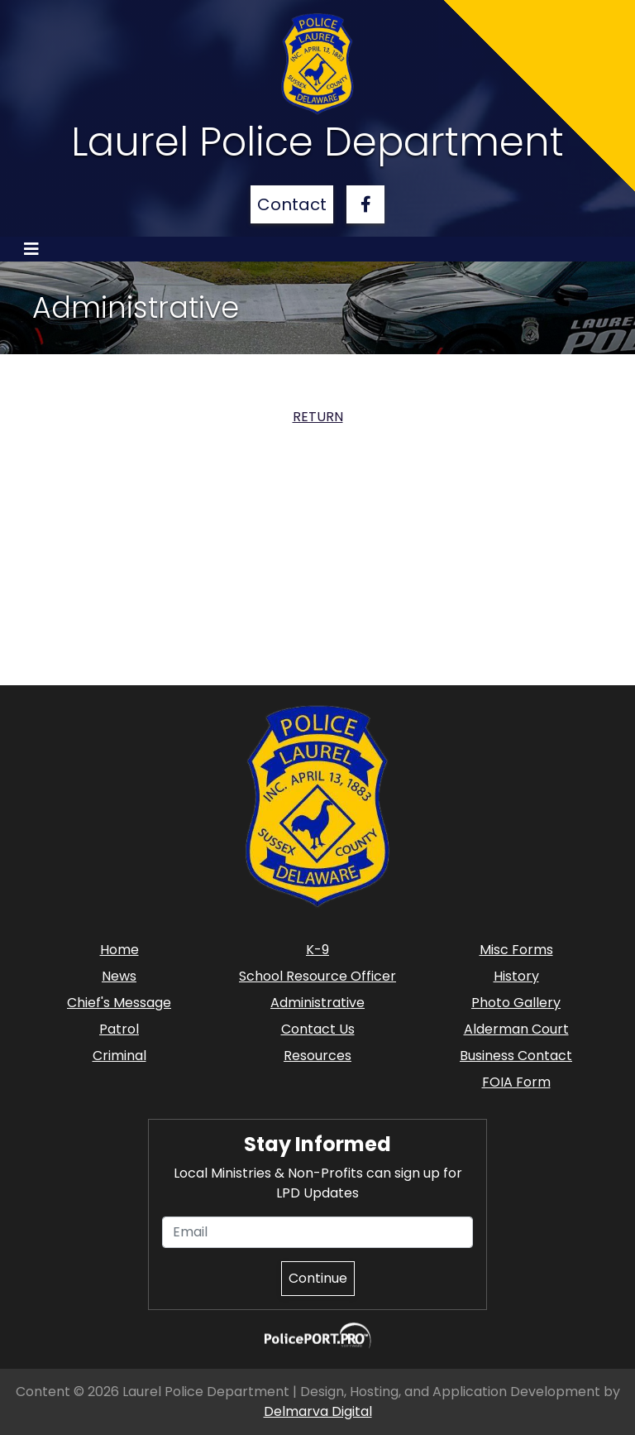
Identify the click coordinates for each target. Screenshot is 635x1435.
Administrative (317, 1002)
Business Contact (516, 1055)
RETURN (318, 416)
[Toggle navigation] (31, 249)
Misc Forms (516, 949)
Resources (317, 1055)
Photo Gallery (516, 1002)
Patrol (119, 1029)
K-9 (317, 949)
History (516, 976)
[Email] (317, 1232)
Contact (292, 204)
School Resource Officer (317, 976)
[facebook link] (365, 204)
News (119, 976)
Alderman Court (516, 1029)
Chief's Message (119, 1002)
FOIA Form (516, 1082)
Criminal (119, 1055)
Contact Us (318, 1029)
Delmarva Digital (318, 1411)
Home (119, 949)
